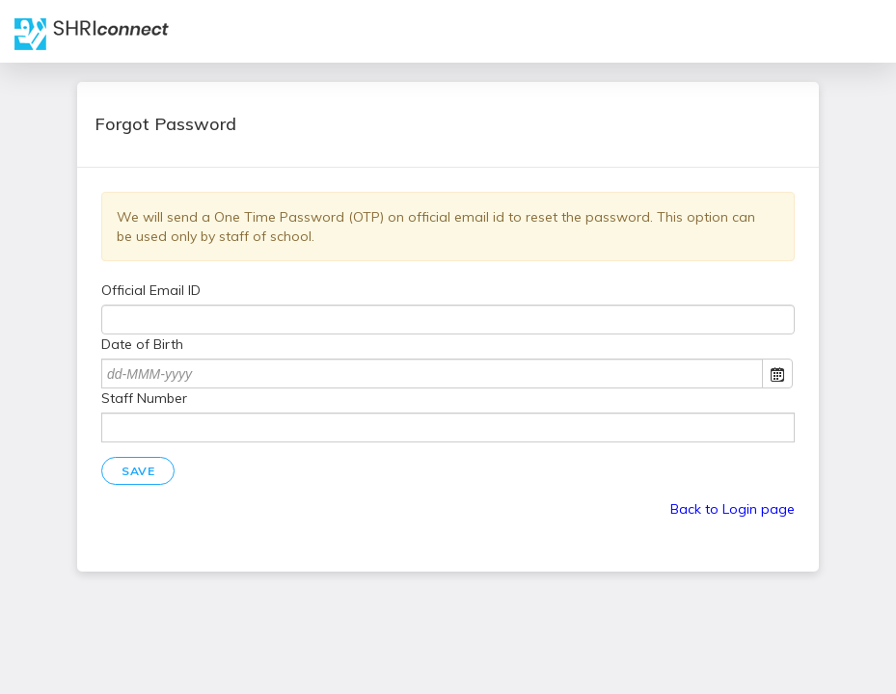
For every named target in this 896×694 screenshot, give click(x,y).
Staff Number (144, 398)
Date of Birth (142, 344)
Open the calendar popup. (777, 373)
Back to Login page (732, 509)
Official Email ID (151, 290)
